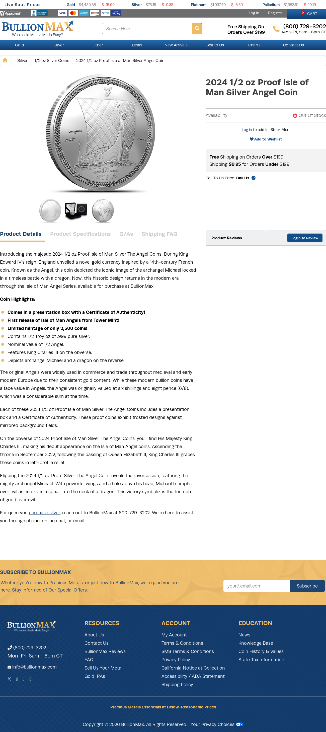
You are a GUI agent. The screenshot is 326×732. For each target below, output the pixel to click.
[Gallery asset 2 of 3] (76, 210)
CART (309, 13)
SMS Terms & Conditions (187, 651)
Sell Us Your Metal (103, 668)
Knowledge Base (255, 643)
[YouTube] (30, 679)
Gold (71, 5)
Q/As (126, 234)
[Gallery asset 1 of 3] (100, 132)
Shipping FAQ (160, 234)
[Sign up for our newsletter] (256, 586)
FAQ (89, 659)
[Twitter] (9, 679)
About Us (94, 634)
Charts (254, 45)
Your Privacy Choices (217, 724)
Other (98, 45)
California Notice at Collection (193, 668)
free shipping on (245, 26)
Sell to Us (215, 45)
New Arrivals (176, 45)
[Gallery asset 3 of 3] (102, 210)
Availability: (217, 115)
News (244, 634)
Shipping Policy (177, 684)
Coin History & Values (261, 651)
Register (275, 13)
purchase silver (44, 512)
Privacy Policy (175, 659)
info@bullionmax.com (34, 667)
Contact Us (293, 45)
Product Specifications (80, 234)
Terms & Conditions (182, 643)
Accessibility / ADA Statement (193, 676)
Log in (247, 130)
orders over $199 (246, 32)
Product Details (21, 234)
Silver (137, 5)
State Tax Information (261, 659)
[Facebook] (17, 679)
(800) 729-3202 (27, 647)
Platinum (199, 5)
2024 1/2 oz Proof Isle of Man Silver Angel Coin (120, 60)
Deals (137, 45)
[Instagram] (24, 679)
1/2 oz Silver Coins (52, 60)
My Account (174, 634)
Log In (254, 13)
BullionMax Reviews (105, 651)
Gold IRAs (95, 676)
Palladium (271, 5)
